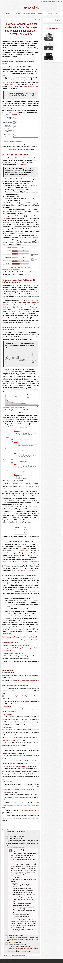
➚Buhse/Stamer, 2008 (23, 303)
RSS (61, 1)
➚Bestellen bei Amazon (7, 706)
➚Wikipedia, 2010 (15, 84)
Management (17, 13)
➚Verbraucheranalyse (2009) (16, 106)
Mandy (10, 943)
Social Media (50, 13)
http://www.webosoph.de (13, 939)
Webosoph (31, 7)
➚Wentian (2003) (25, 570)
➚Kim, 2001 (31, 629)
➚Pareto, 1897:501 (24, 551)
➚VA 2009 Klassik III (14, 114)
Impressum (58, 1)
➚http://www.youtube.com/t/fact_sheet (30, 810)
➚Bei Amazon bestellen (7, 727)
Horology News (10, 831)
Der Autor (53, 1)
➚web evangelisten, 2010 (31, 86)
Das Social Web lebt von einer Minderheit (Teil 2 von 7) (16, 645)
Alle (57, 13)
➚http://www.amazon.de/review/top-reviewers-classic (14, 691)
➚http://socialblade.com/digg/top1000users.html (17, 685)
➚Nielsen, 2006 (22, 164)
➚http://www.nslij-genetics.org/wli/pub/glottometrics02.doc (18, 797)
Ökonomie (40, 13)
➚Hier (12, 920)
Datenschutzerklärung (47, 1)
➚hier (14, 424)
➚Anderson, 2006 (26, 562)
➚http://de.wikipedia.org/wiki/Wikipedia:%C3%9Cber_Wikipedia (16, 805)
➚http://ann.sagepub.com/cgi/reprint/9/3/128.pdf (15, 766)
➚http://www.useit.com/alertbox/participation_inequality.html (19, 756)
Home (41, 1)
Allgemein (8, 13)
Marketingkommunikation (29, 13)
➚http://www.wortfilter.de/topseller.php (22, 696)
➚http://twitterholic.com (12, 675)
